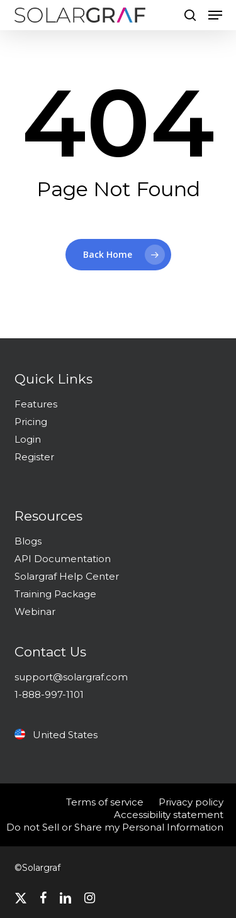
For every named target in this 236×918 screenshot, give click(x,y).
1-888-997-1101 (49, 694)
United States (56, 735)
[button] (215, 15)
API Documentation (62, 559)
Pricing (30, 422)
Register (34, 457)
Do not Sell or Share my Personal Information (114, 827)
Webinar (34, 611)
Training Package (55, 594)
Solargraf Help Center (66, 576)
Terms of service (104, 802)
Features (35, 404)
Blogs (28, 541)
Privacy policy (191, 802)
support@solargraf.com (71, 677)
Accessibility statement (168, 815)
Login (27, 439)
